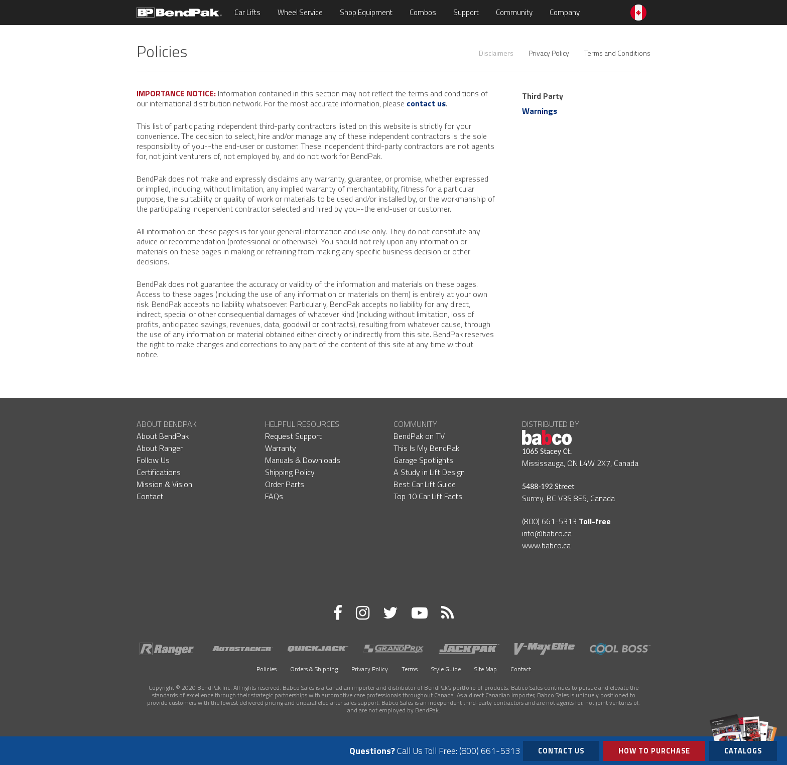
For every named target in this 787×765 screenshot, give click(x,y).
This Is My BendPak (426, 448)
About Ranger (160, 448)
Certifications (159, 472)
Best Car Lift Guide (425, 484)
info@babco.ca (547, 533)
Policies (266, 669)
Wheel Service (300, 12)
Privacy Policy (549, 53)
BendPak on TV (419, 436)
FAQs (274, 496)
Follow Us (153, 460)
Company (565, 12)
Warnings (539, 111)
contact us (426, 103)
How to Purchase (654, 750)
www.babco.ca (546, 545)
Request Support (293, 436)
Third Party (542, 96)
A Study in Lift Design (429, 472)
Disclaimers (496, 53)
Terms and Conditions (617, 53)
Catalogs (743, 748)
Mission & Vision (164, 484)
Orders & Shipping (314, 669)
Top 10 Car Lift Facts (428, 496)
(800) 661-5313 (549, 521)
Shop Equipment (366, 12)
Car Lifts (247, 12)
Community (514, 12)
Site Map (485, 669)
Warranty (280, 448)
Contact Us (561, 750)
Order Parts (284, 484)
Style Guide (446, 669)
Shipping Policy (290, 472)
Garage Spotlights (423, 460)
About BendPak (163, 436)
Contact (150, 496)
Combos (423, 12)
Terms (410, 669)
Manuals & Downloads (302, 460)
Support (466, 12)
